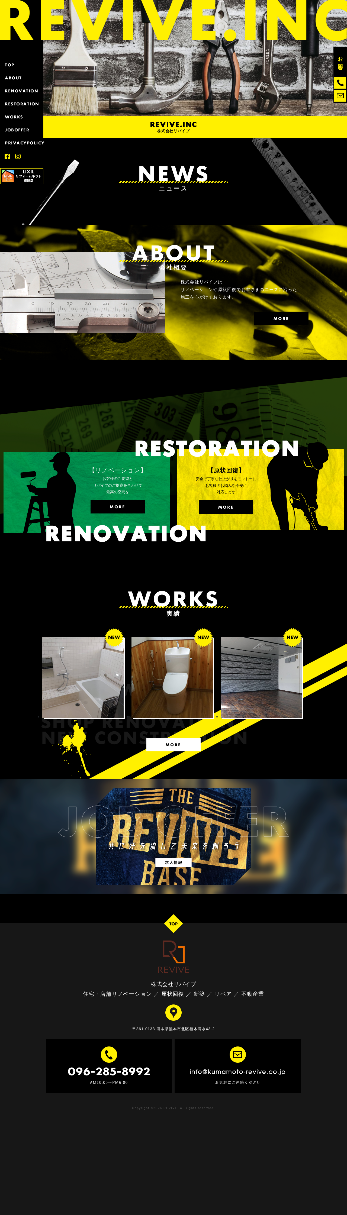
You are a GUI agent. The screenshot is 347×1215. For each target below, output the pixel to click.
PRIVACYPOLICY (21, 143)
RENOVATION (21, 91)
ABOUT (21, 78)
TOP (21, 65)
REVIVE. (171, 1108)
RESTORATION (21, 104)
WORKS (21, 117)
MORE (281, 318)
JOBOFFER (21, 130)
